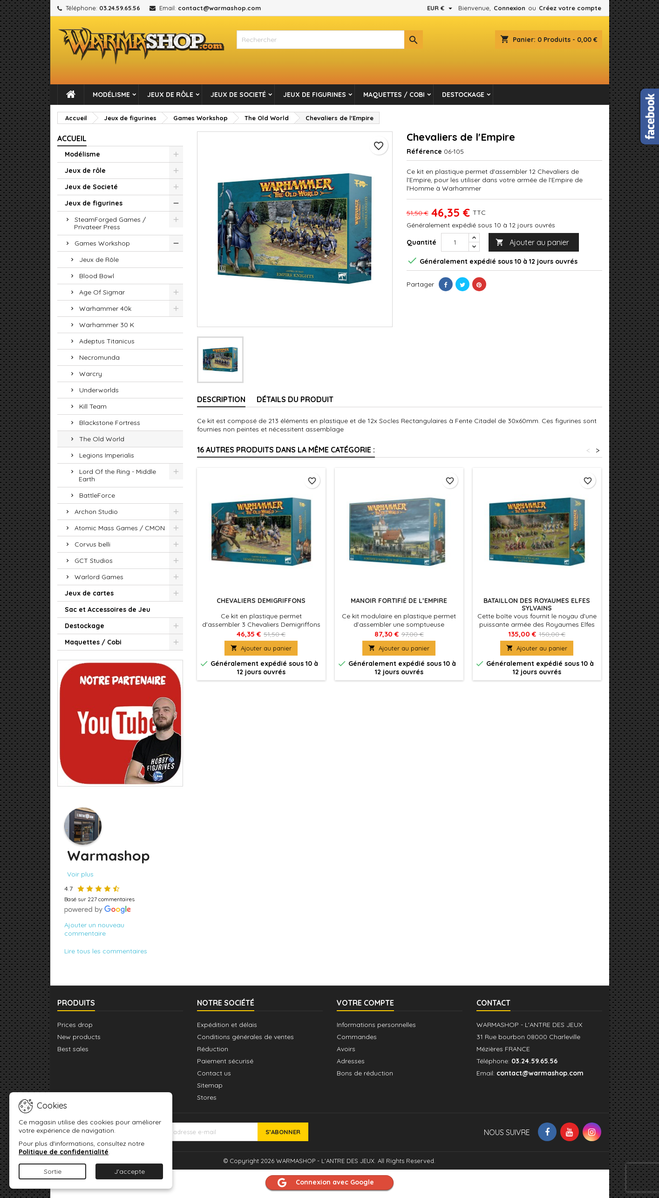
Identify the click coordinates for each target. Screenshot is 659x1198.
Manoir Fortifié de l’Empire (399, 600)
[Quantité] (455, 242)
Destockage (463, 94)
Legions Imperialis (106, 455)
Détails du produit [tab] (295, 399)
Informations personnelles (376, 1024)
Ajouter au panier (532, 242)
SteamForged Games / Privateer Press (110, 223)
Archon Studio (96, 511)
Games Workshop (102, 243)
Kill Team (93, 406)
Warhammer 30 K (106, 325)
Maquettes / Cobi (394, 94)
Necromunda (99, 357)
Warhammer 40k (105, 308)
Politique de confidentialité (64, 1152)
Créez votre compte (570, 8)
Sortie (52, 1171)
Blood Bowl (96, 276)
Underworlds (99, 390)
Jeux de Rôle (99, 259)
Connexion (509, 8)
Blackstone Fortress (109, 422)
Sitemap (210, 1085)
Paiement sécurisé (225, 1061)
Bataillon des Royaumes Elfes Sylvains (536, 604)
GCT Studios (94, 560)
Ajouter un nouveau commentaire (94, 929)
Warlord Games (99, 577)
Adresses (351, 1061)
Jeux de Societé (238, 94)
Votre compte (365, 1002)
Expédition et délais (227, 1024)
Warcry (90, 374)
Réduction (212, 1049)
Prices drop (75, 1024)
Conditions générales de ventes (245, 1037)
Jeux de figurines (314, 94)
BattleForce (97, 495)
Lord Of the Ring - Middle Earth (117, 475)
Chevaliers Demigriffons (261, 600)
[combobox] (330, 39)
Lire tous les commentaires (105, 951)
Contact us (214, 1073)
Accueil (72, 138)
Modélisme (111, 94)
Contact (493, 1002)
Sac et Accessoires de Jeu (107, 609)
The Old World (101, 439)
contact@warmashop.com (219, 8)
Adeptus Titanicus (107, 341)
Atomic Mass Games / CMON (120, 528)
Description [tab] (221, 399)
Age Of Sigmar (102, 292)
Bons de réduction (365, 1073)
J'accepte (129, 1171)
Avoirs (346, 1049)
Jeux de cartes (89, 593)
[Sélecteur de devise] (441, 8)
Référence (424, 151)
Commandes (357, 1037)
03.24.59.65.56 (119, 8)
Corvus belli (92, 544)
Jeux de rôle (170, 94)
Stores (207, 1097)
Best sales (72, 1049)
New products (79, 1037)
